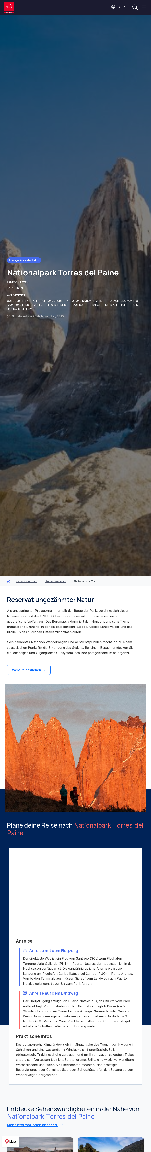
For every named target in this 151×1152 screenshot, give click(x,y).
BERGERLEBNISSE (57, 304)
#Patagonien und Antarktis (24, 260)
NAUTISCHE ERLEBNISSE (87, 304)
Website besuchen (29, 670)
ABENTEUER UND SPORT (48, 300)
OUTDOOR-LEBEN (18, 300)
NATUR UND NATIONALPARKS (85, 300)
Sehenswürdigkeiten (56, 581)
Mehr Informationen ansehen (35, 1125)
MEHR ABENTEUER (116, 304)
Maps (11, 1141)
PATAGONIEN (15, 287)
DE (116, 7)
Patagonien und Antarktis (27, 581)
